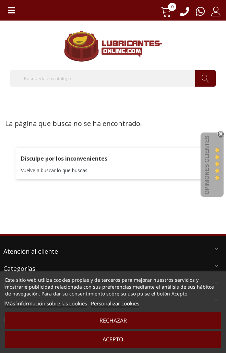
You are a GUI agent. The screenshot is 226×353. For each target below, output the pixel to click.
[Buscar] (113, 78)
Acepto (113, 339)
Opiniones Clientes (207, 165)
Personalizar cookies (115, 303)
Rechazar (113, 320)
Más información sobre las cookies (46, 303)
